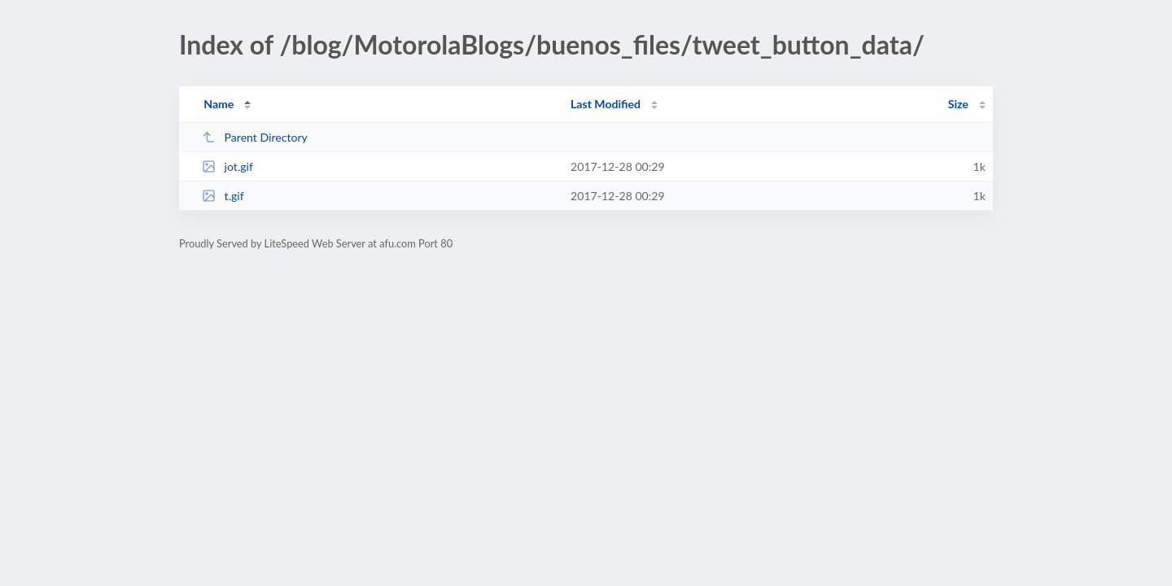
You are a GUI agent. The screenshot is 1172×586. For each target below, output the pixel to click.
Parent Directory (255, 137)
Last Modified (606, 104)
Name (218, 104)
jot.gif (227, 166)
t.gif (222, 196)
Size (958, 104)
